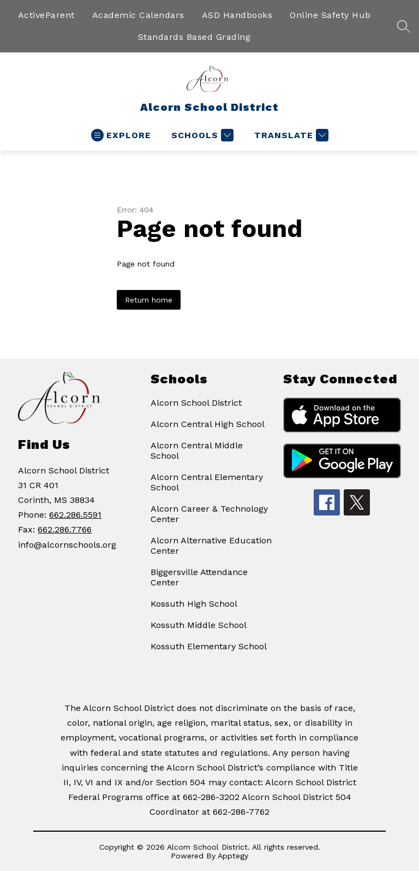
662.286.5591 (75, 514)
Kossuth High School (194, 604)
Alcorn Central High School (208, 424)
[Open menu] (121, 135)
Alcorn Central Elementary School (207, 482)
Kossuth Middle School (199, 625)
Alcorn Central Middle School (197, 450)
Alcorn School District (196, 403)
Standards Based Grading (194, 37)
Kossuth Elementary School (209, 646)
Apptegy (233, 855)
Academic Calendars (138, 15)
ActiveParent (46, 15)
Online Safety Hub (330, 15)
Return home (148, 299)
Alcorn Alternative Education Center (211, 545)
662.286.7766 (65, 529)
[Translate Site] (290, 135)
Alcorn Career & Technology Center (209, 513)
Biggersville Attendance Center (199, 577)
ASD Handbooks (237, 15)
